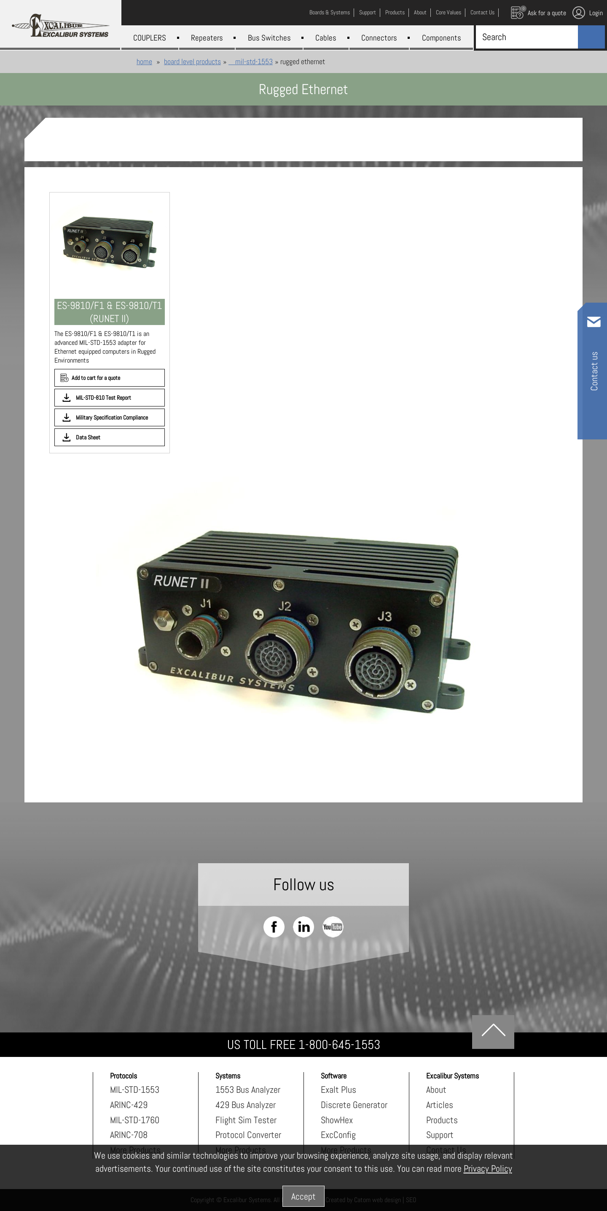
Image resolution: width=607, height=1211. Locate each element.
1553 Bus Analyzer (247, 1089)
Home (144, 61)
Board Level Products (192, 61)
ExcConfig (338, 1135)
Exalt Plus (338, 1089)
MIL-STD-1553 (250, 61)
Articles (439, 1105)
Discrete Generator (354, 1105)
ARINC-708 (129, 1135)
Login (587, 12)
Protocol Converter (248, 1135)
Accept (303, 1196)
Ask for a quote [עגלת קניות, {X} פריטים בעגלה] (538, 12)
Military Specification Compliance (112, 417)
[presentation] (303, 618)
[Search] (525, 36)
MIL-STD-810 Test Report (103, 397)
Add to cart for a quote (96, 378)
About (436, 1089)
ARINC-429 (129, 1105)
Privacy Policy (488, 1168)
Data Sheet (88, 437)
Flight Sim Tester (246, 1120)
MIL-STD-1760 (134, 1120)
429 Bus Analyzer (245, 1105)
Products (442, 1120)
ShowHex (337, 1120)
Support (440, 1135)
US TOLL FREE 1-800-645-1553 (303, 1045)
